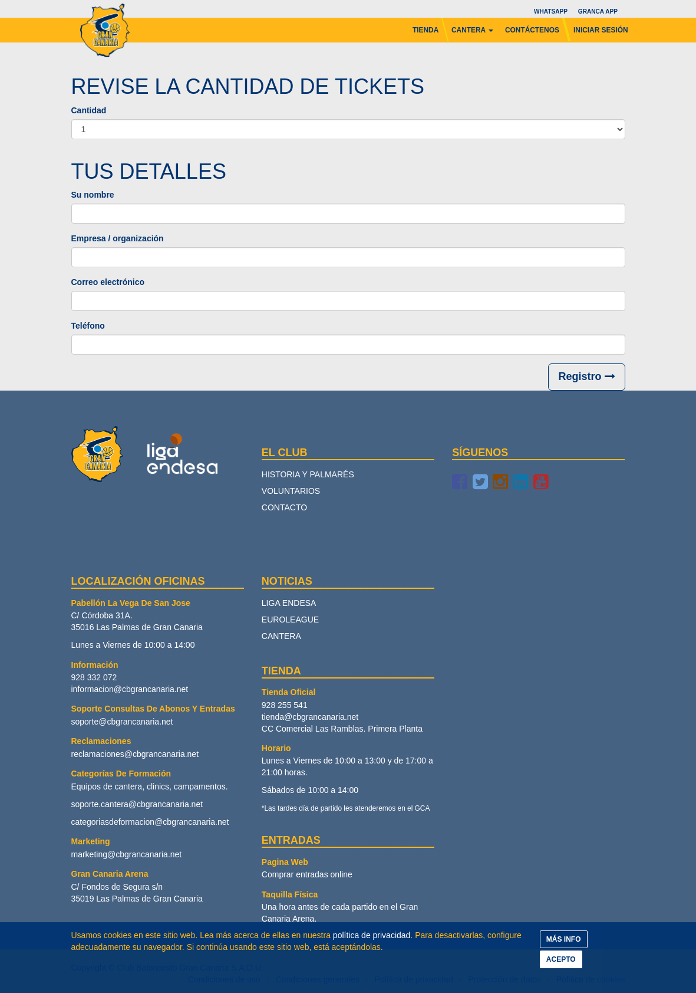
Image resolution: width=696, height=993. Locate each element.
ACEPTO (561, 959)
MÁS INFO (563, 939)
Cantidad (89, 110)
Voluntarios (291, 491)
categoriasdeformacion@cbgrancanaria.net (150, 822)
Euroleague (290, 619)
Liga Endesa (289, 603)
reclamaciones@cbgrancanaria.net (135, 754)
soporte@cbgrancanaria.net (122, 721)
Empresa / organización (117, 238)
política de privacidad (372, 935)
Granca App (597, 11)
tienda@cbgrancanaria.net (310, 717)
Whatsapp (550, 11)
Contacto (284, 507)
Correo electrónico (107, 282)
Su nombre (92, 194)
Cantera (281, 636)
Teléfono (88, 325)
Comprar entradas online (307, 874)
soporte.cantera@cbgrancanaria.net (137, 804)
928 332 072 (94, 677)
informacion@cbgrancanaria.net (130, 689)
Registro (586, 376)
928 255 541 (285, 705)
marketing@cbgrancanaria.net (126, 854)
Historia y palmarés (308, 474)
